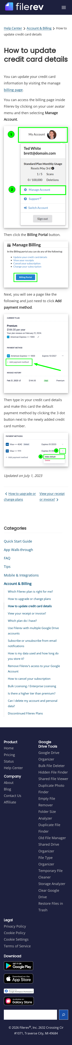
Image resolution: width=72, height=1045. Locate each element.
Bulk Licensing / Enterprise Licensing (32, 686)
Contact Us (12, 795)
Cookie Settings (16, 939)
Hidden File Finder (53, 772)
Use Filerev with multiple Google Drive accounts (33, 630)
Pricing (9, 754)
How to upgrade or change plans (20, 497)
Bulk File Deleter (51, 765)
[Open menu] (64, 7)
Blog (7, 789)
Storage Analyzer (51, 883)
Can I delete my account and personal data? (32, 703)
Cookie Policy (14, 932)
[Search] (63, 1015)
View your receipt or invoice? (52, 497)
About (8, 782)
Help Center (13, 28)
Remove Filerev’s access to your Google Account (34, 668)
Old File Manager (52, 838)
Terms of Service (17, 946)
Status (9, 761)
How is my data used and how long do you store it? (33, 656)
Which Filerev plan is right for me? (30, 591)
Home (9, 748)
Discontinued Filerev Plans (25, 713)
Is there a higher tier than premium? (31, 693)
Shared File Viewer (53, 778)
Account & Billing (39, 28)
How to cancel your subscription (29, 678)
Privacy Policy (15, 926)
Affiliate (10, 802)
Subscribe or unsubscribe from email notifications (32, 643)
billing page (13, 89)
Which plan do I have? (22, 621)
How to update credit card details (30, 606)
